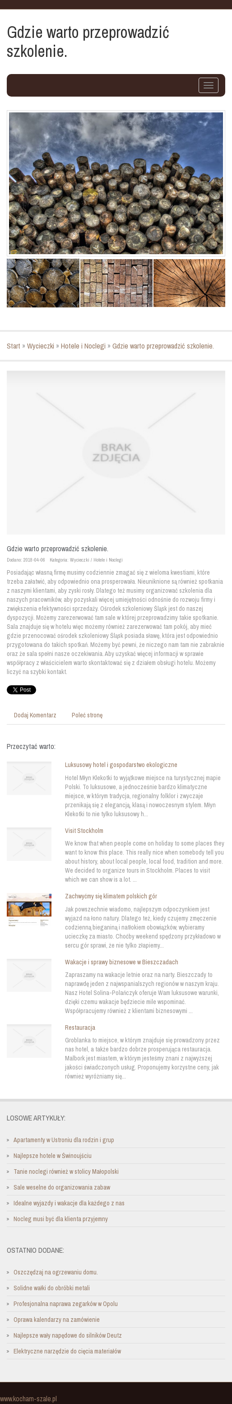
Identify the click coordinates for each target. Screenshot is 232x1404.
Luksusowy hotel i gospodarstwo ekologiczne (121, 765)
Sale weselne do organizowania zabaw (62, 1187)
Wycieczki (40, 346)
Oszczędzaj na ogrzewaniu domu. (56, 1272)
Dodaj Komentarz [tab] (35, 715)
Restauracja (80, 1027)
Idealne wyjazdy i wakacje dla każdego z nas (69, 1203)
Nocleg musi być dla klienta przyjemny (61, 1219)
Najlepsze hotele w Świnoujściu (53, 1156)
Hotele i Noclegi (83, 346)
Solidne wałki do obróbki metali (52, 1288)
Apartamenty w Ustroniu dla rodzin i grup (64, 1140)
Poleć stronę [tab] (87, 715)
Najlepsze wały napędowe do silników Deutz (68, 1335)
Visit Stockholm (84, 831)
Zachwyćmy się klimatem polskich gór (111, 896)
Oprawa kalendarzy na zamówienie (57, 1320)
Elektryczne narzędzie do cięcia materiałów (67, 1351)
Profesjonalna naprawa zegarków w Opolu (66, 1304)
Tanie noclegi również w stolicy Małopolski (66, 1171)
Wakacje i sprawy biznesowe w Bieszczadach (121, 962)
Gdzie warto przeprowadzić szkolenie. (163, 346)
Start (13, 346)
